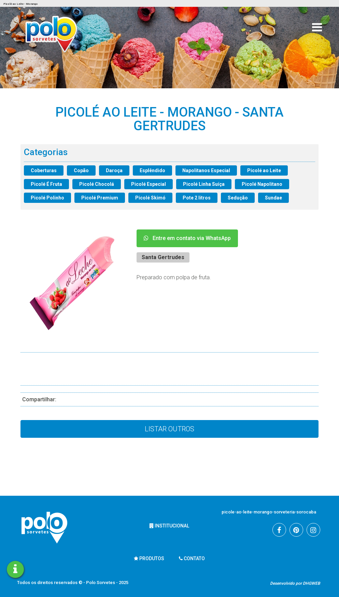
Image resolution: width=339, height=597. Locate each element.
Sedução (238, 197)
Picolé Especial (148, 184)
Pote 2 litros (197, 197)
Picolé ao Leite (264, 170)
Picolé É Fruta (46, 184)
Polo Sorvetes (101, 582)
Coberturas (44, 170)
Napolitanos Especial (206, 170)
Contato (192, 558)
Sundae (273, 197)
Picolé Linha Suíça (204, 184)
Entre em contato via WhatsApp (187, 238)
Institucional (169, 525)
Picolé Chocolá (96, 184)
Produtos (149, 558)
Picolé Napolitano (262, 184)
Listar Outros (169, 429)
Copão (81, 170)
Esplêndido (152, 170)
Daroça (114, 170)
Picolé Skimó (150, 197)
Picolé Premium (99, 197)
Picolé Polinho (47, 197)
